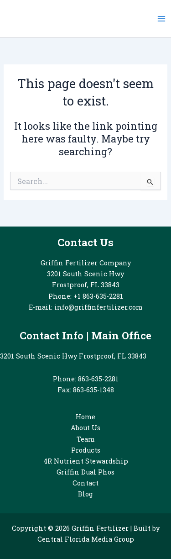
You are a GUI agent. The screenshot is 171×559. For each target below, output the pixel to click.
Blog (85, 494)
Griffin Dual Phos (85, 472)
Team (86, 439)
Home (85, 416)
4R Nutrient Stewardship (85, 461)
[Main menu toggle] (161, 18)
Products (85, 450)
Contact (85, 483)
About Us (85, 427)
